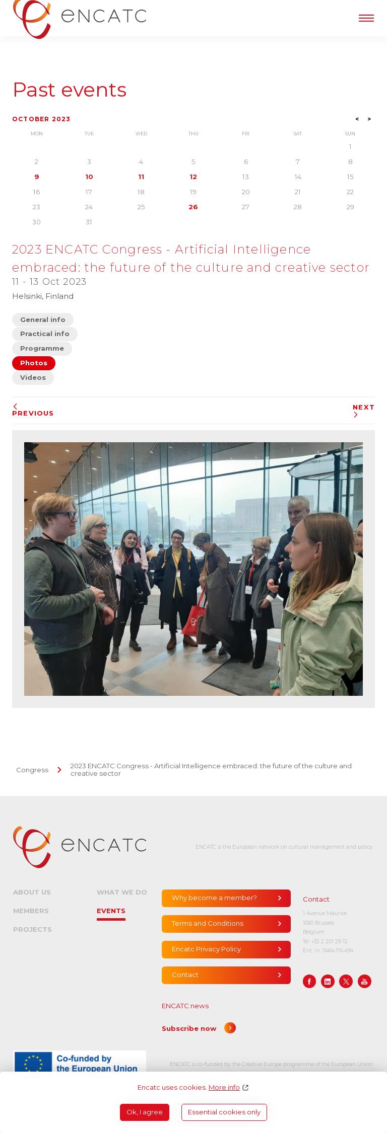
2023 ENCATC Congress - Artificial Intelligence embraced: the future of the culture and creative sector (211, 770)
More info (224, 1087)
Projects (32, 929)
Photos (33, 363)
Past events (69, 89)
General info (43, 319)
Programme (42, 348)
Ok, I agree (144, 1112)
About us (32, 892)
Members (31, 911)
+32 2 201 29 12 (329, 941)
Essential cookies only (224, 1112)
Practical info (45, 334)
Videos (33, 377)
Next (364, 410)
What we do (122, 892)
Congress (32, 770)
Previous (33, 410)
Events (111, 911)
